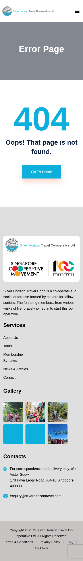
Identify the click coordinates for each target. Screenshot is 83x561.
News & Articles (15, 369)
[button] (77, 11)
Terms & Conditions (18, 542)
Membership (13, 354)
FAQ (70, 542)
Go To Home (41, 172)
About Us (10, 338)
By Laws (10, 361)
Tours (7, 346)
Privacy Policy (49, 542)
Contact (9, 377)
